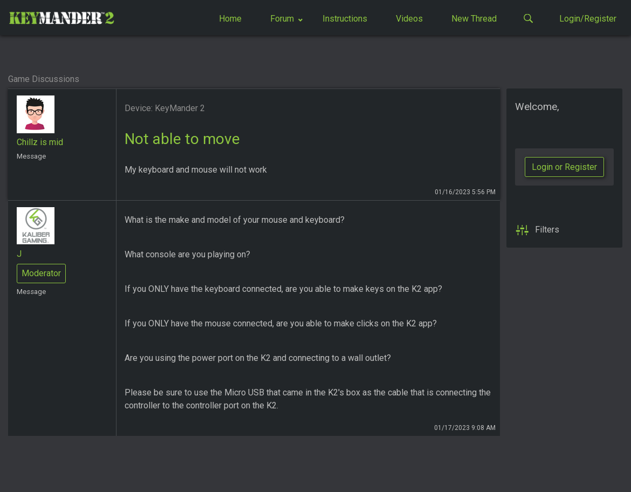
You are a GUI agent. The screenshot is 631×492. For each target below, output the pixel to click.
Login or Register (564, 167)
